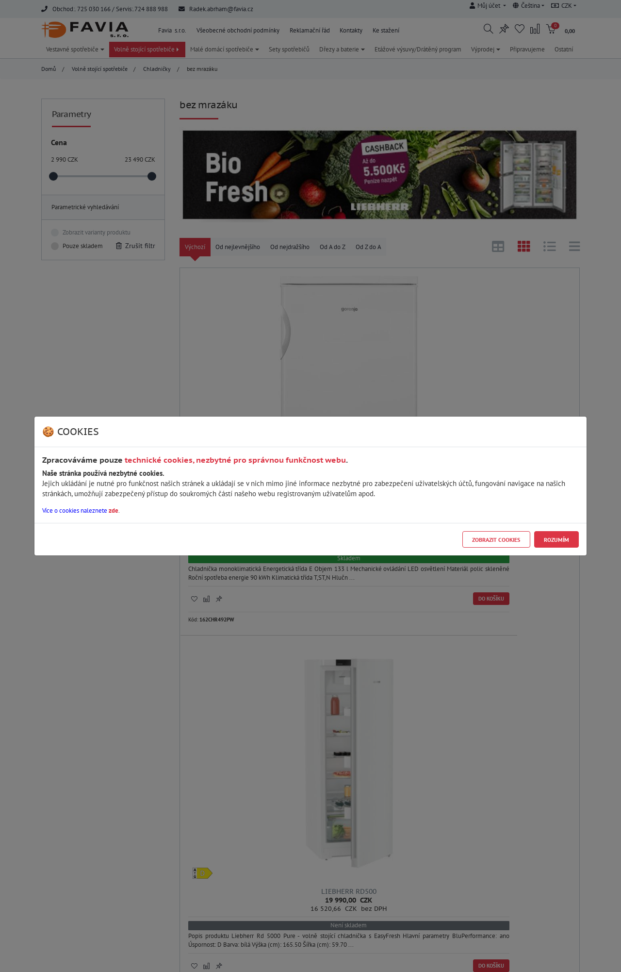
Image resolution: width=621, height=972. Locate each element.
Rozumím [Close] (556, 539)
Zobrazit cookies (496, 539)
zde (113, 510)
